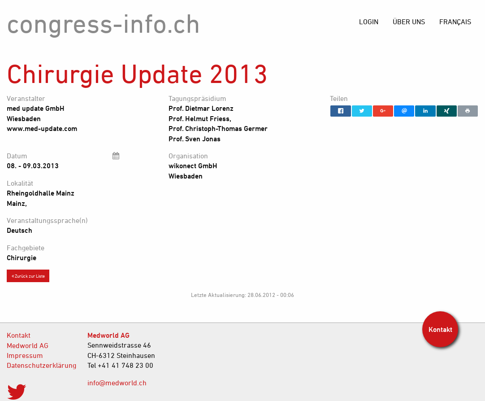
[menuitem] (455, 21)
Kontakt (18, 335)
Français (455, 21)
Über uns (409, 21)
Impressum (25, 355)
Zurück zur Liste (28, 276)
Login (368, 21)
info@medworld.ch (117, 383)
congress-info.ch (103, 23)
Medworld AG (27, 345)
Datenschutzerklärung (40, 365)
